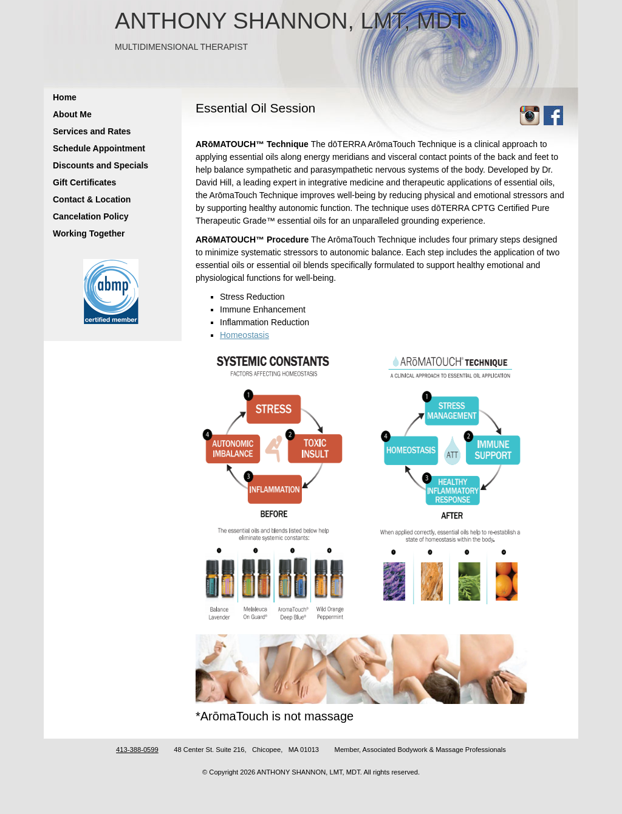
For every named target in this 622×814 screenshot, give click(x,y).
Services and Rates (92, 131)
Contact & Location (92, 199)
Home (65, 97)
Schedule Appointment (99, 148)
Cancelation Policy (90, 216)
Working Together (89, 233)
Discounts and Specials (100, 165)
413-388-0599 (137, 749)
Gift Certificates (84, 182)
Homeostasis (244, 335)
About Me (72, 114)
